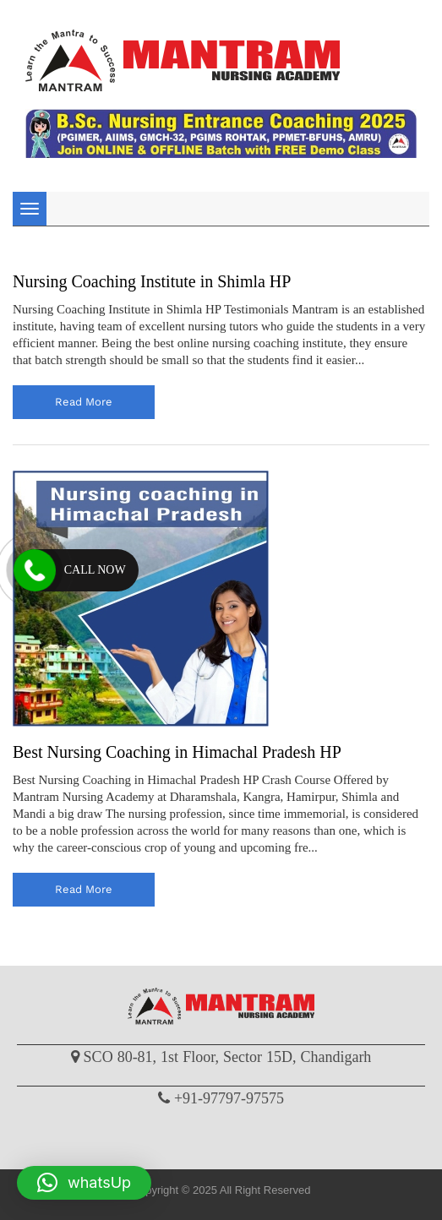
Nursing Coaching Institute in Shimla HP (152, 281)
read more (83, 401)
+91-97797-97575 (229, 1098)
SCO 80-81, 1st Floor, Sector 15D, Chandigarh (228, 1057)
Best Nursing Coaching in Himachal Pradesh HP (177, 752)
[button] (84, 1183)
